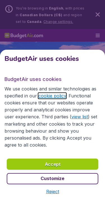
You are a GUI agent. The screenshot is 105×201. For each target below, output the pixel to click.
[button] (52, 191)
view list (79, 116)
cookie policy (52, 96)
